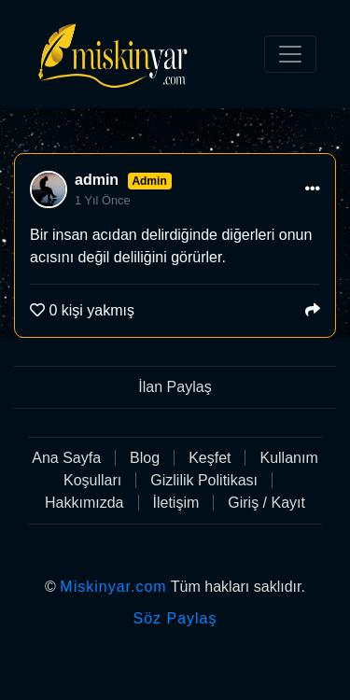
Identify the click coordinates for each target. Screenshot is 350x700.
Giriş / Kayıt (266, 503)
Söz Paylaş (175, 618)
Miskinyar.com (113, 587)
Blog (145, 458)
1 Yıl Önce (103, 200)
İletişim (176, 503)
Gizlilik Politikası (204, 480)
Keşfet (210, 458)
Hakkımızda (84, 503)
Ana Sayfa (66, 458)
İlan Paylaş (174, 387)
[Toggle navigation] (290, 54)
